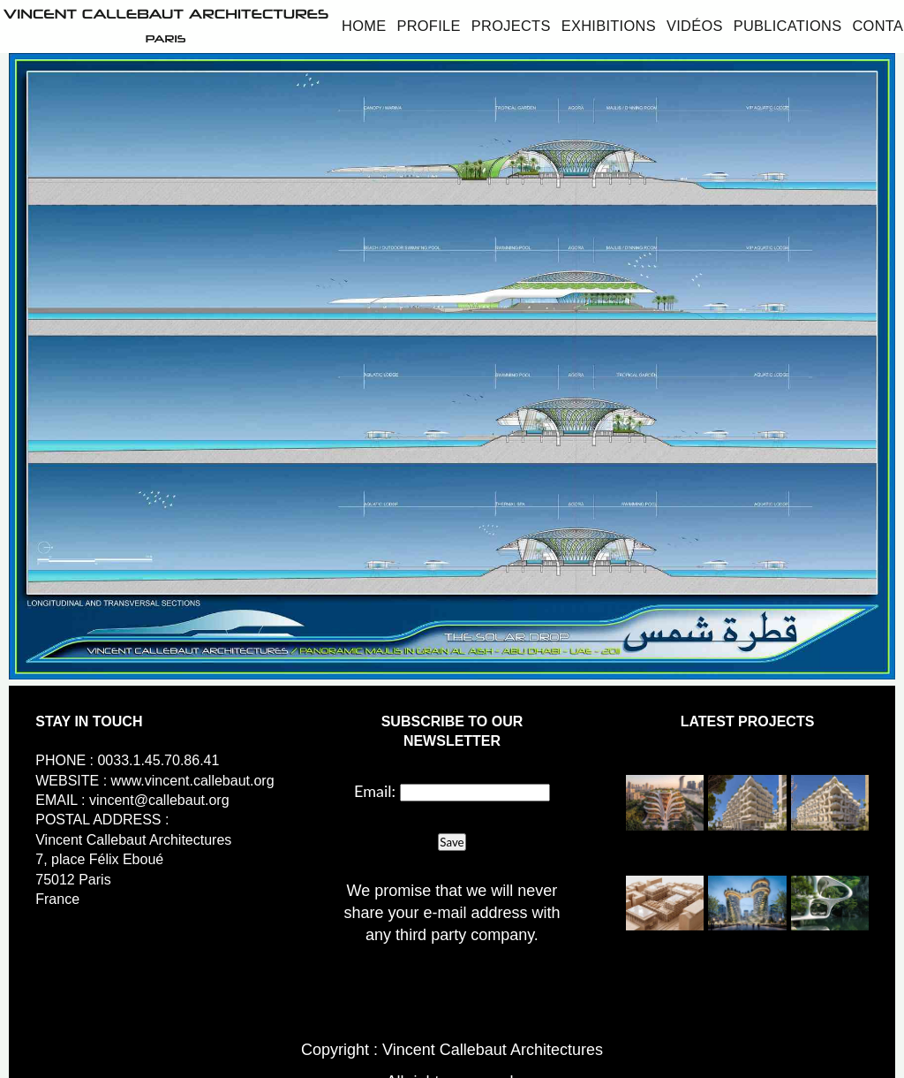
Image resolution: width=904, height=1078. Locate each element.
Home (364, 26)
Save (451, 842)
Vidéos (695, 26)
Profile (428, 26)
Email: (375, 791)
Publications (788, 26)
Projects (511, 26)
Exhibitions (608, 26)
